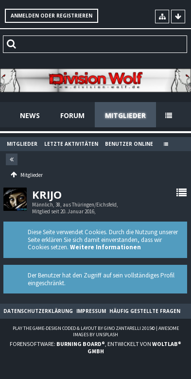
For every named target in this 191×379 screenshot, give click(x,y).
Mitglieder (125, 115)
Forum (72, 115)
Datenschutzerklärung (38, 311)
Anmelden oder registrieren (51, 15)
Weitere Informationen (105, 247)
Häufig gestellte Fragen (144, 311)
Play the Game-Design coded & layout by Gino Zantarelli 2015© (84, 328)
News (30, 115)
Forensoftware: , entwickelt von (95, 347)
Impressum (91, 311)
